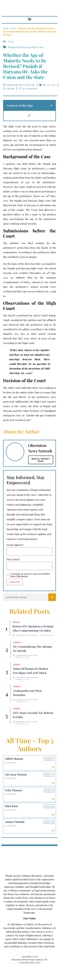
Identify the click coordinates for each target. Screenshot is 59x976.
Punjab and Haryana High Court (25, 47)
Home (6, 28)
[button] (29, 19)
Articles (16, 622)
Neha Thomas (13, 790)
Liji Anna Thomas (16, 774)
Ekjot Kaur (11, 806)
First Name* (13, 559)
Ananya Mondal (14, 821)
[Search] (52, 597)
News (13, 28)
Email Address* (15, 545)
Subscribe (14, 581)
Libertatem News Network (26, 635)
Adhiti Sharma (14, 758)
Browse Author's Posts (40, 460)
